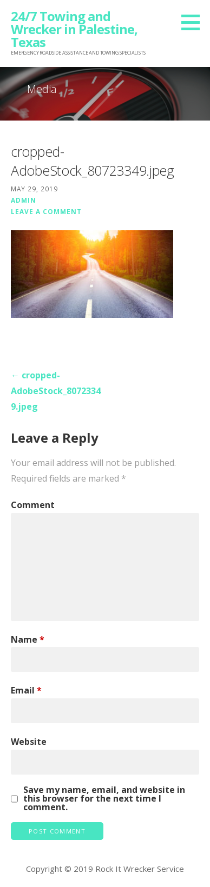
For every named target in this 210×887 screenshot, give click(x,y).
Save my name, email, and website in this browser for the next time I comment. (104, 798)
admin (23, 200)
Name (27, 639)
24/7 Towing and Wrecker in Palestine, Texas (74, 29)
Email (26, 690)
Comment (33, 505)
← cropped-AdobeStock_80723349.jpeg (56, 390)
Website (29, 742)
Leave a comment (46, 211)
